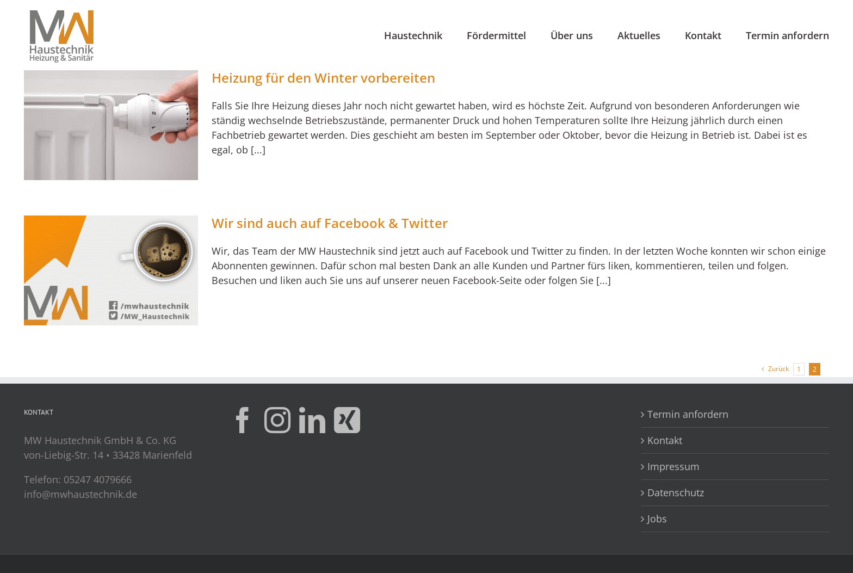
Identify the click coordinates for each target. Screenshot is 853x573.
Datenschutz (675, 492)
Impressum (673, 466)
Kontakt (664, 440)
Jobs (657, 518)
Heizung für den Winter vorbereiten (323, 78)
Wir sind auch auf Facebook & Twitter (330, 223)
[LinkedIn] (312, 420)
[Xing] (347, 420)
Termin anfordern (687, 414)
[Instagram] (277, 420)
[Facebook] (243, 420)
